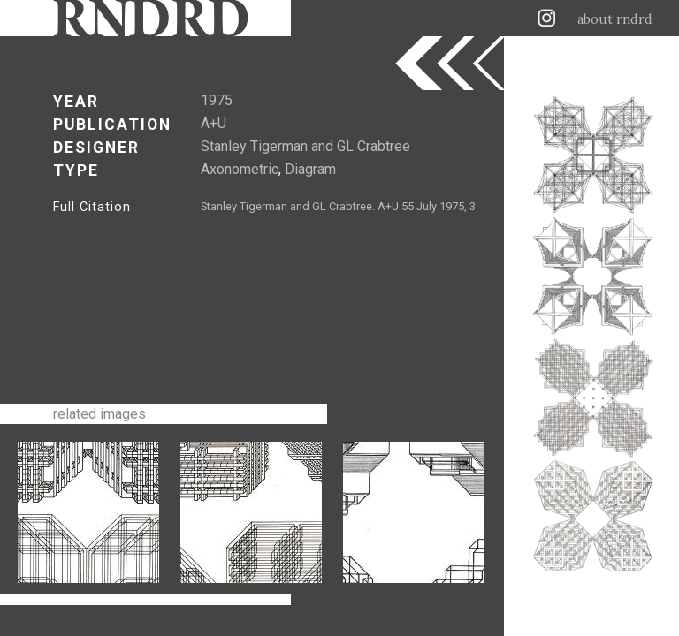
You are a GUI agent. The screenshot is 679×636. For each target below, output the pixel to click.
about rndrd (614, 19)
